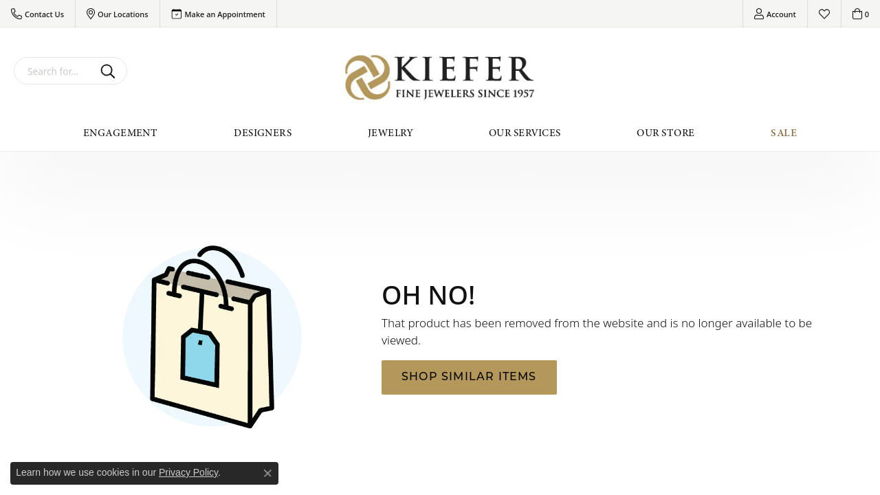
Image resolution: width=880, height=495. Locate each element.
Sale (784, 133)
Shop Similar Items (469, 377)
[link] (218, 14)
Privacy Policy (188, 472)
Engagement (120, 133)
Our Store (665, 133)
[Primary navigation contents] (440, 132)
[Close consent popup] (267, 473)
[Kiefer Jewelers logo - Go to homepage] (440, 77)
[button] (37, 14)
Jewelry (390, 133)
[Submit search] (110, 71)
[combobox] (54, 71)
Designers (263, 133)
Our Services (525, 133)
